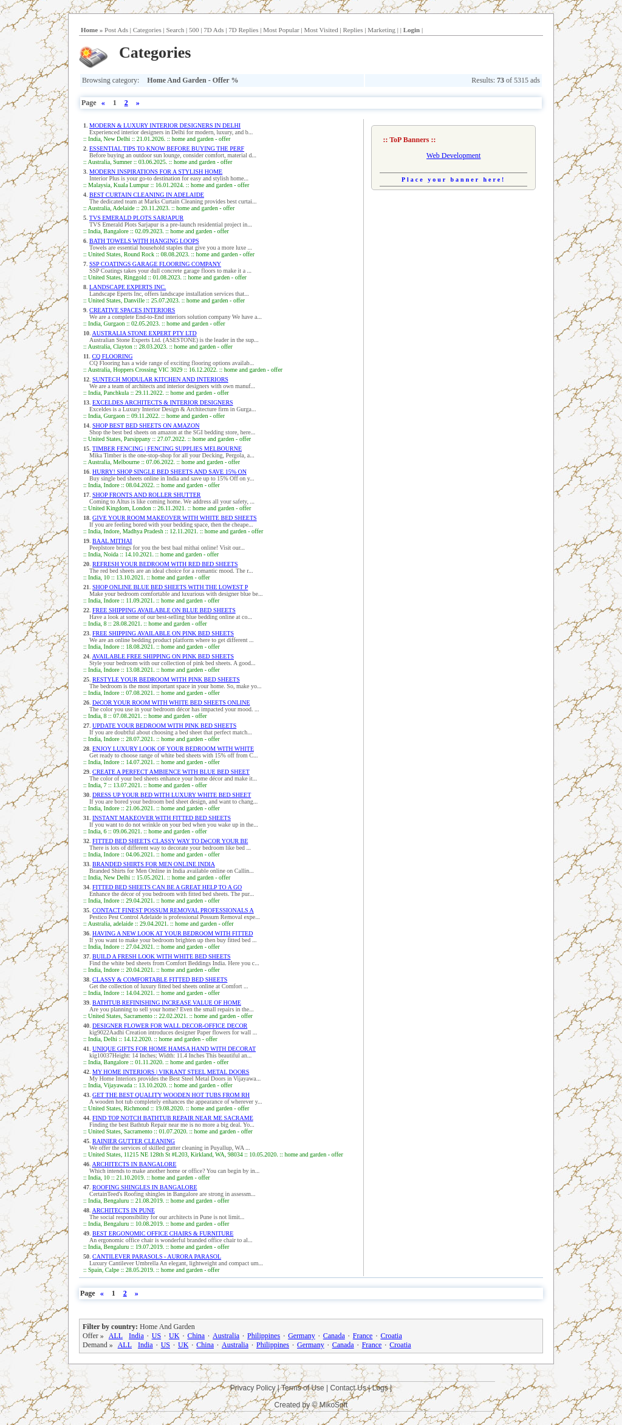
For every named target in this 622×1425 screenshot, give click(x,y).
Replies (353, 29)
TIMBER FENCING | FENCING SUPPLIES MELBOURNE (167, 448)
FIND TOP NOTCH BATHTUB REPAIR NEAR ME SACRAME (172, 1118)
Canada (334, 1335)
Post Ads (116, 29)
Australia (226, 1335)
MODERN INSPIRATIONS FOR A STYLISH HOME (155, 171)
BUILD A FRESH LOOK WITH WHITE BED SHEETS (161, 956)
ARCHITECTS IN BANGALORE (134, 1164)
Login (411, 29)
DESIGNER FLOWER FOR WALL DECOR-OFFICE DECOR (169, 1025)
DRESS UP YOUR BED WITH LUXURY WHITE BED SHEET (171, 794)
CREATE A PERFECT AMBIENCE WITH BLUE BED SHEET (171, 771)
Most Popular (281, 29)
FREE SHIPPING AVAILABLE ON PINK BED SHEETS (163, 633)
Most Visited (321, 29)
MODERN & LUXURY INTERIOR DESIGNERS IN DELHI (165, 125)
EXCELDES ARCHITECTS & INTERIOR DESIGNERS (162, 402)
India (136, 1335)
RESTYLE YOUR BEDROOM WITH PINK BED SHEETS (166, 679)
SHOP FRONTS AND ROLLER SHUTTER (146, 494)
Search (175, 29)
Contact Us (348, 1388)
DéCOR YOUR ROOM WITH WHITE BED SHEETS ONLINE (171, 702)
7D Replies (243, 29)
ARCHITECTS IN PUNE (123, 1210)
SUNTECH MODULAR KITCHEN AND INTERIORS (160, 379)
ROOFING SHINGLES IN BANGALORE (144, 1187)
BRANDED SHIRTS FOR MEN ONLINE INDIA (153, 864)
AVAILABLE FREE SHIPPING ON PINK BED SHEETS (163, 656)
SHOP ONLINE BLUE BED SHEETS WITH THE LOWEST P (170, 587)
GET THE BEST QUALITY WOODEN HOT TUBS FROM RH (171, 1095)
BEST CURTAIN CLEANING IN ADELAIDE (146, 194)
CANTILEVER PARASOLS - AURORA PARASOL (156, 1256)
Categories (147, 29)
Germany (301, 1335)
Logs (380, 1388)
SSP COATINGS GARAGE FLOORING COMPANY (155, 264)
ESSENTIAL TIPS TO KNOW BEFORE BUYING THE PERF (166, 148)
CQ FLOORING (112, 356)
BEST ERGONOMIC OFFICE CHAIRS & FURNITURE (162, 1233)
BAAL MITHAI (112, 541)
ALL (116, 1335)
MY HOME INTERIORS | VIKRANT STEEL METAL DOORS (170, 1071)
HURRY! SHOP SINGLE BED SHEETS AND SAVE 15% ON (169, 471)
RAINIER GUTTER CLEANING (133, 1141)
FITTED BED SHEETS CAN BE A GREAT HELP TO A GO (167, 887)
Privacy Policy (253, 1388)
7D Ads (213, 29)
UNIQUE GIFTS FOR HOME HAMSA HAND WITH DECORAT (174, 1048)
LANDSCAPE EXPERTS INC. (127, 287)
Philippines (263, 1335)
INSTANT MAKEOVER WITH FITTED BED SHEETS (161, 818)
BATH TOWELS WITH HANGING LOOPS (144, 240)
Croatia (391, 1335)
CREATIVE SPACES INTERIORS (132, 310)
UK (174, 1335)
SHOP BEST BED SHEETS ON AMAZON (145, 425)
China (196, 1335)
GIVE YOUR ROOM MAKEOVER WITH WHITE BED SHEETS (174, 517)
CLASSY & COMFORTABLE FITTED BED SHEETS (159, 979)
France (363, 1335)
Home (89, 29)
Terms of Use (302, 1388)
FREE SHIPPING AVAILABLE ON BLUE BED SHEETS (164, 610)
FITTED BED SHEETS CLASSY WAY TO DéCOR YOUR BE (170, 841)
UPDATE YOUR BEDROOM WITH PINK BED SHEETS (164, 725)
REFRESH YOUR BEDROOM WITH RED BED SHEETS (165, 564)
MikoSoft (334, 1405)
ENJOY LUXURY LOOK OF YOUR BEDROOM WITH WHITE (173, 748)
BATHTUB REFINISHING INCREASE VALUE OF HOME (166, 1002)
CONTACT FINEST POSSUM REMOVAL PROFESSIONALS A (173, 910)
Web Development (453, 155)
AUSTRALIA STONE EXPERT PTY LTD (144, 333)
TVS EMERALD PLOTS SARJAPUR (136, 217)
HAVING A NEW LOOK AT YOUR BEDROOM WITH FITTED (172, 933)
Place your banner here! (454, 179)
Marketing (381, 29)
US (156, 1335)
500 (194, 29)
